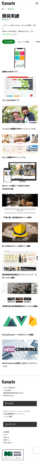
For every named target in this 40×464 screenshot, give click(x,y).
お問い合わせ (6, 34)
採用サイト (7, 440)
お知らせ (6, 437)
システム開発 (7, 416)
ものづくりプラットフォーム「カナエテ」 (17, 411)
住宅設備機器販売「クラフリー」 (14, 414)
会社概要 (6, 432)
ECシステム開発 (23, 42)
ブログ (5, 434)
